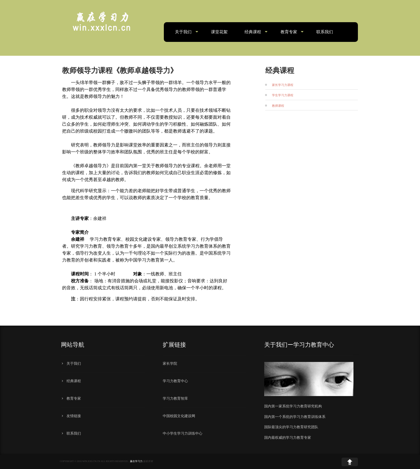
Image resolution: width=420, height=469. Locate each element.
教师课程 (278, 105)
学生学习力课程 (282, 95)
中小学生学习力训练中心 (182, 433)
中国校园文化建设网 (179, 416)
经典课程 (253, 31)
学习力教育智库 (175, 398)
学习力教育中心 (175, 381)
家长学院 (170, 363)
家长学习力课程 (282, 85)
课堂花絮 (219, 31)
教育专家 (289, 31)
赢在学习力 (136, 461)
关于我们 (183, 31)
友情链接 (74, 416)
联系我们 (324, 31)
